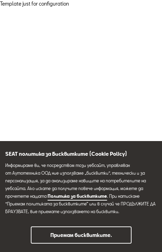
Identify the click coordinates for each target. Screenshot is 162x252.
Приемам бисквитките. (81, 235)
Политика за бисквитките (77, 196)
